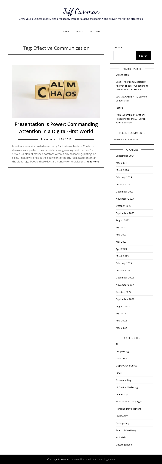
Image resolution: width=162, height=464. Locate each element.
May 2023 (121, 241)
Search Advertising (126, 430)
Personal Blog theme (104, 459)
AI (117, 344)
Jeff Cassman (81, 11)
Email (119, 372)
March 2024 (122, 170)
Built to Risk (122, 74)
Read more (93, 161)
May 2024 (121, 162)
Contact (79, 31)
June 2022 (121, 320)
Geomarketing (123, 380)
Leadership (122, 394)
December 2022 (125, 277)
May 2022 (121, 327)
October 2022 (123, 291)
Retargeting (122, 422)
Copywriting (122, 351)
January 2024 (123, 184)
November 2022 (125, 284)
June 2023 (121, 234)
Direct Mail (121, 358)
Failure (119, 107)
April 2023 (121, 248)
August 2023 (123, 220)
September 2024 (125, 155)
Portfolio (95, 31)
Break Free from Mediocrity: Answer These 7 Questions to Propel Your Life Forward (132, 85)
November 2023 (125, 198)
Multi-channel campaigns (129, 401)
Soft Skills (121, 437)
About (65, 31)
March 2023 (122, 256)
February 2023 (124, 263)
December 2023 (125, 191)
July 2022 (121, 313)
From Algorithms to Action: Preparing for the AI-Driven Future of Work (131, 118)
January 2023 (123, 270)
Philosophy (122, 415)
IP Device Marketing (127, 387)
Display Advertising (126, 365)
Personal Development (128, 408)
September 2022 (125, 299)
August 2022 (123, 306)
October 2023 (123, 205)
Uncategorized (124, 444)
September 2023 (125, 213)
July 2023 (121, 227)
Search (117, 47)
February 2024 (124, 177)
